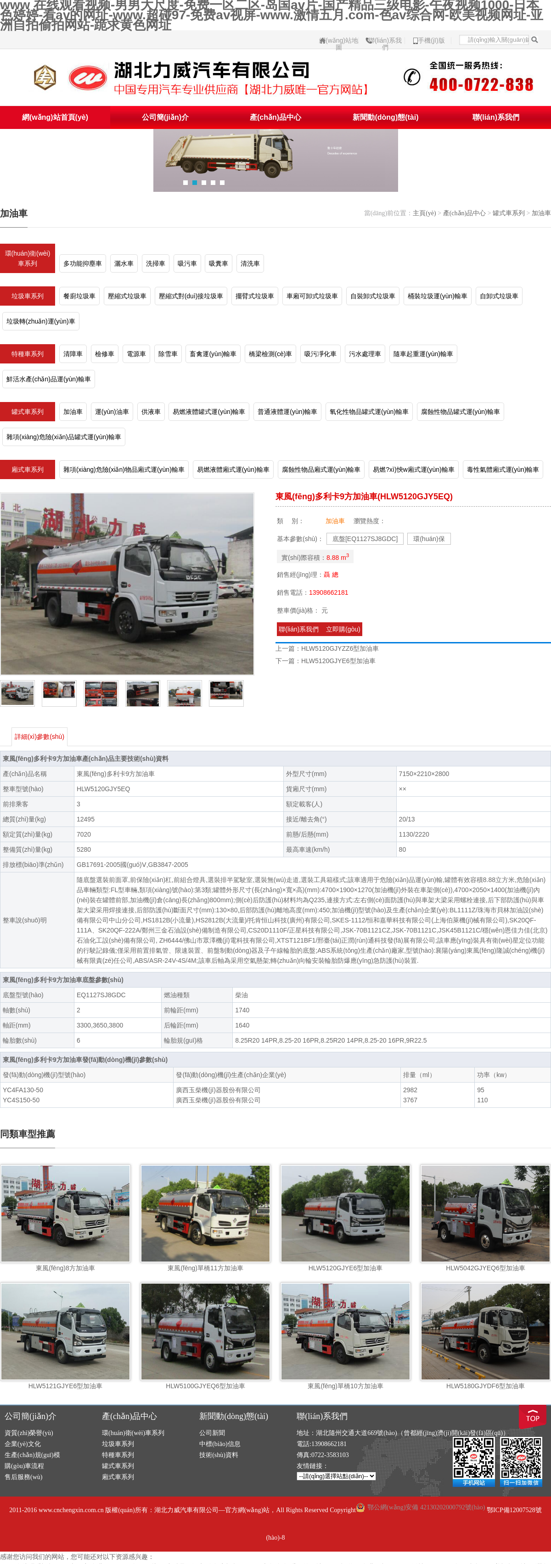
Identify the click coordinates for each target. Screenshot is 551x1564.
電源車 (136, 353)
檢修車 (104, 353)
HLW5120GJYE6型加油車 (338, 661)
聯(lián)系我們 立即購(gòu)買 (319, 631)
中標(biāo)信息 (219, 1444)
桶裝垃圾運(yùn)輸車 (437, 296)
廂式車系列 (27, 469)
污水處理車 (365, 353)
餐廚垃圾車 (79, 296)
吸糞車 (218, 263)
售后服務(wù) (23, 1477)
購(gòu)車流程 (24, 1466)
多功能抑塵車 (82, 263)
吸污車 (187, 263)
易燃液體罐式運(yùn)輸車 (209, 411)
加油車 (541, 213)
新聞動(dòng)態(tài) (385, 117)
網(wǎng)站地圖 (338, 40)
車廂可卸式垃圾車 (312, 296)
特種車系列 (27, 353)
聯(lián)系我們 (385, 40)
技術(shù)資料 (218, 1455)
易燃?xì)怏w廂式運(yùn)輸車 (413, 469)
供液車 (151, 411)
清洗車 (250, 263)
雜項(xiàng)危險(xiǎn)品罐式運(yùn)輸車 (63, 437)
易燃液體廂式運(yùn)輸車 (233, 469)
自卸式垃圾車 (499, 296)
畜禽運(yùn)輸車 (213, 353)
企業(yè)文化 (23, 1444)
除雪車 (168, 353)
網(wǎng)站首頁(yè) (55, 117)
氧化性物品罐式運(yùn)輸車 (369, 411)
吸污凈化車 (320, 353)
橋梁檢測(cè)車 (270, 353)
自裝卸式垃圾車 (372, 296)
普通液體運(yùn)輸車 (287, 411)
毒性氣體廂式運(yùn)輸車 (503, 469)
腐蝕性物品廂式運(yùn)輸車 (321, 469)
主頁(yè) (424, 213)
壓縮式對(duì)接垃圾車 (191, 296)
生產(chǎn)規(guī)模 (32, 1455)
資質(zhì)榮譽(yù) (29, 1433)
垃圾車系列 (27, 296)
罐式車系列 (509, 213)
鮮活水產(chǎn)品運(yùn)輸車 (48, 379)
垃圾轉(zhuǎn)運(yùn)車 (40, 321)
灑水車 (124, 263)
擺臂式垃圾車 (255, 296)
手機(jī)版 (431, 40)
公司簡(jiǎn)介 (165, 117)
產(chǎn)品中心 (275, 117)
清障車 (73, 353)
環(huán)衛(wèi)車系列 (28, 258)
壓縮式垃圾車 (127, 296)
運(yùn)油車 (112, 411)
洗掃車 (155, 263)
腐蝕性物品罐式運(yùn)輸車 (460, 411)
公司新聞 (212, 1433)
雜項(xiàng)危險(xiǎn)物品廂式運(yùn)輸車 (124, 469)
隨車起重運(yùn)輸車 (423, 353)
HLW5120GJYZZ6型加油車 (340, 648)
